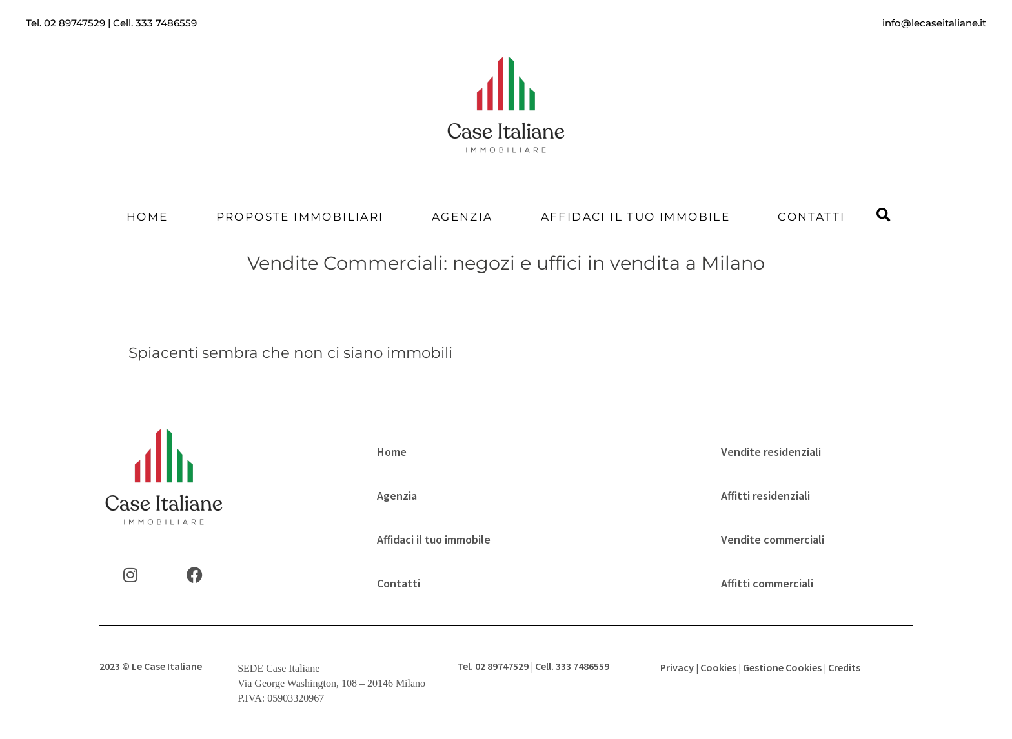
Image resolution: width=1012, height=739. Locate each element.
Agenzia (462, 216)
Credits (844, 667)
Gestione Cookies (782, 667)
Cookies (718, 667)
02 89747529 (74, 23)
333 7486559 (166, 23)
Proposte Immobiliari (300, 216)
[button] (883, 215)
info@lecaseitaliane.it (934, 23)
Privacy (677, 667)
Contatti (811, 216)
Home (147, 216)
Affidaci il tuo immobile (636, 216)
